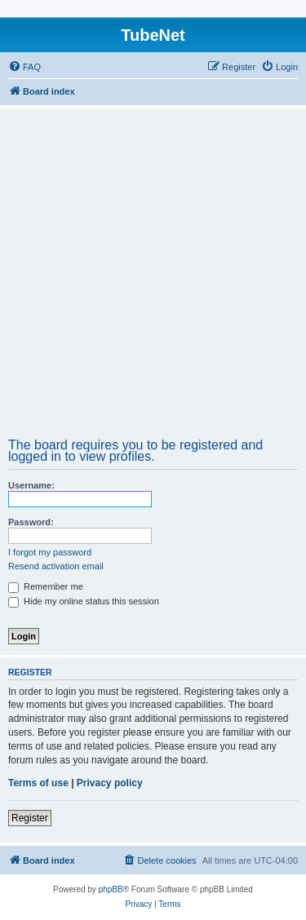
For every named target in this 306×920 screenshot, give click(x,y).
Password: (31, 522)
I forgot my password (49, 552)
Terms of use (38, 783)
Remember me (45, 586)
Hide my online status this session (83, 601)
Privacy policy (110, 783)
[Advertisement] (153, 278)
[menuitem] (24, 67)
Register (29, 818)
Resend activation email (56, 566)
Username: (31, 485)
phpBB (111, 889)
